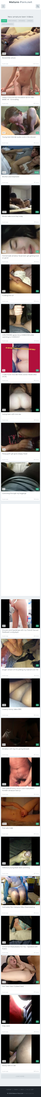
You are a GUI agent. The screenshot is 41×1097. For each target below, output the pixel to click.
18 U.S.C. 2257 (29, 1088)
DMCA (22, 1088)
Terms (16, 1088)
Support (8, 1088)
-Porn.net (20, 2)
